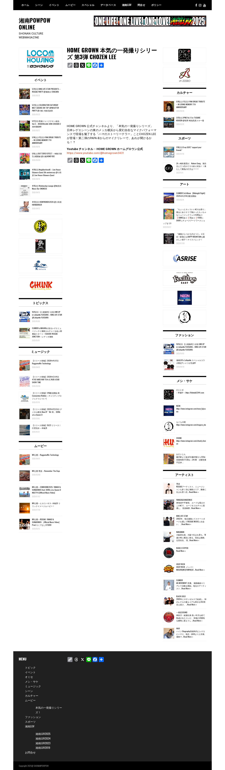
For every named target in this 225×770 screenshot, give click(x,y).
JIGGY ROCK (180, 564)
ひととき (180, 389)
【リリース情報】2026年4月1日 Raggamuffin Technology (45, 362)
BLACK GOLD (181, 596)
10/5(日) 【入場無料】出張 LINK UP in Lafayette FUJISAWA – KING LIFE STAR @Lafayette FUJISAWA (47, 314)
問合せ (141, 5)
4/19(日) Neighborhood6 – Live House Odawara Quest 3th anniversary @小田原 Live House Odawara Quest (46, 172)
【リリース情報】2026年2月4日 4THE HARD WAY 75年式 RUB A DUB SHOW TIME (45, 379)
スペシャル (88, 5)
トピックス (40, 302)
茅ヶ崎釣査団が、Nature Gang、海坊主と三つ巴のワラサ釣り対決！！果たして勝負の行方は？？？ (191, 166)
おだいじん (181, 454)
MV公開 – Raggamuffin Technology (45, 455)
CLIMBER (179, 580)
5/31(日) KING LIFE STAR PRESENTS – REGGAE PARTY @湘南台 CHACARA (46, 90)
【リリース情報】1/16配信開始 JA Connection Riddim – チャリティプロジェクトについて (47, 395)
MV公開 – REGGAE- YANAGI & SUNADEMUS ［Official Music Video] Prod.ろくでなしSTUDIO (45, 522)
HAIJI (178, 628)
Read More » (194, 491)
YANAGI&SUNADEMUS (184, 499)
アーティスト (184, 474)
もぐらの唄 (181, 422)
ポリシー (156, 5)
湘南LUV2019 (43, 747)
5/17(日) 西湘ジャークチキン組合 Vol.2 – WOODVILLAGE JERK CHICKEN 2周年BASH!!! (46, 124)
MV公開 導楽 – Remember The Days (46, 471)
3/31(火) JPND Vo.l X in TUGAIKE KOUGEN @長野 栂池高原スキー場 (190, 119)
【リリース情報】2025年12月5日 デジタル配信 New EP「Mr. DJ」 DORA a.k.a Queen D (47, 412)
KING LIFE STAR (182, 516)
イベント (54, 5)
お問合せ (30, 752)
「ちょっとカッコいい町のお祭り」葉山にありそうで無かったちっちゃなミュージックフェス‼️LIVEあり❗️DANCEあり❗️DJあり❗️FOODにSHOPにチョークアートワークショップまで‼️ (184, 216)
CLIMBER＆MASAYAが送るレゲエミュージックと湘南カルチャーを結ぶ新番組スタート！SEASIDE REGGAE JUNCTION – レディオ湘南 (47, 332)
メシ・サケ (184, 380)
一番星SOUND (181, 612)
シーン (39, 5)
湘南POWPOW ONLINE (35, 23)
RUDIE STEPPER (182, 548)
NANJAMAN (180, 532)
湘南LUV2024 (43, 738)
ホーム (25, 5)
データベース (108, 5)
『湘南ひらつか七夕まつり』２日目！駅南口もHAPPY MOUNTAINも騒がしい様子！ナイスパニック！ (190, 236)
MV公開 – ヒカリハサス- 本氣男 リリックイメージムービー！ (46, 504)
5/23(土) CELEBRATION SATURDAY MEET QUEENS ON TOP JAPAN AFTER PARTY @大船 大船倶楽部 (45, 107)
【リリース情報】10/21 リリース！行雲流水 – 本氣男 (46, 426)
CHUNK (179, 438)
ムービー (70, 5)
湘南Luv (127, 5)
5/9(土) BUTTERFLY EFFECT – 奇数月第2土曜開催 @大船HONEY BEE (47, 154)
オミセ (29, 676)
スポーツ (184, 138)
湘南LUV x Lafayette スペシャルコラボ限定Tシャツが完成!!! (190, 361)
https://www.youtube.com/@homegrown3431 (97, 152)
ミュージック (40, 351)
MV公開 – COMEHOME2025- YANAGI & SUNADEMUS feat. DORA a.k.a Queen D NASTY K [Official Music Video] (46, 490)
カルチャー (184, 92)
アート (184, 183)
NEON (178, 406)
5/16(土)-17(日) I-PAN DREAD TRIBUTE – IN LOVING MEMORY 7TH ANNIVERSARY (46, 140)
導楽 (178, 483)
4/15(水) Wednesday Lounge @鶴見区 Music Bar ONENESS (46, 187)
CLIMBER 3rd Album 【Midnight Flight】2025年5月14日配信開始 (191, 194)
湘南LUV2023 (43, 743)
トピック (30, 667)
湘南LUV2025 (43, 733)
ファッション (184, 334)
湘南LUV (30, 726)
